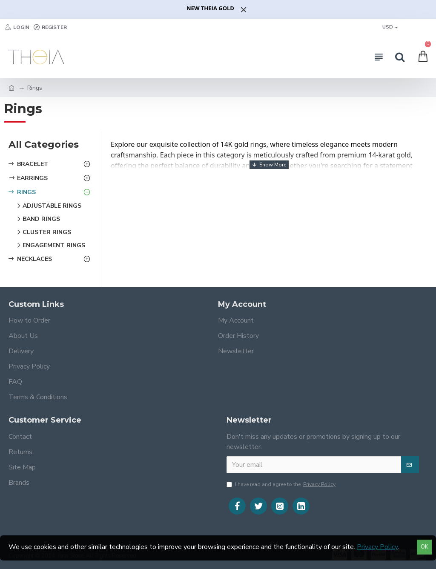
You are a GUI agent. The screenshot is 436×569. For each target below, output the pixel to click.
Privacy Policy (377, 547)
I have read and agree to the (282, 484)
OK (424, 547)
